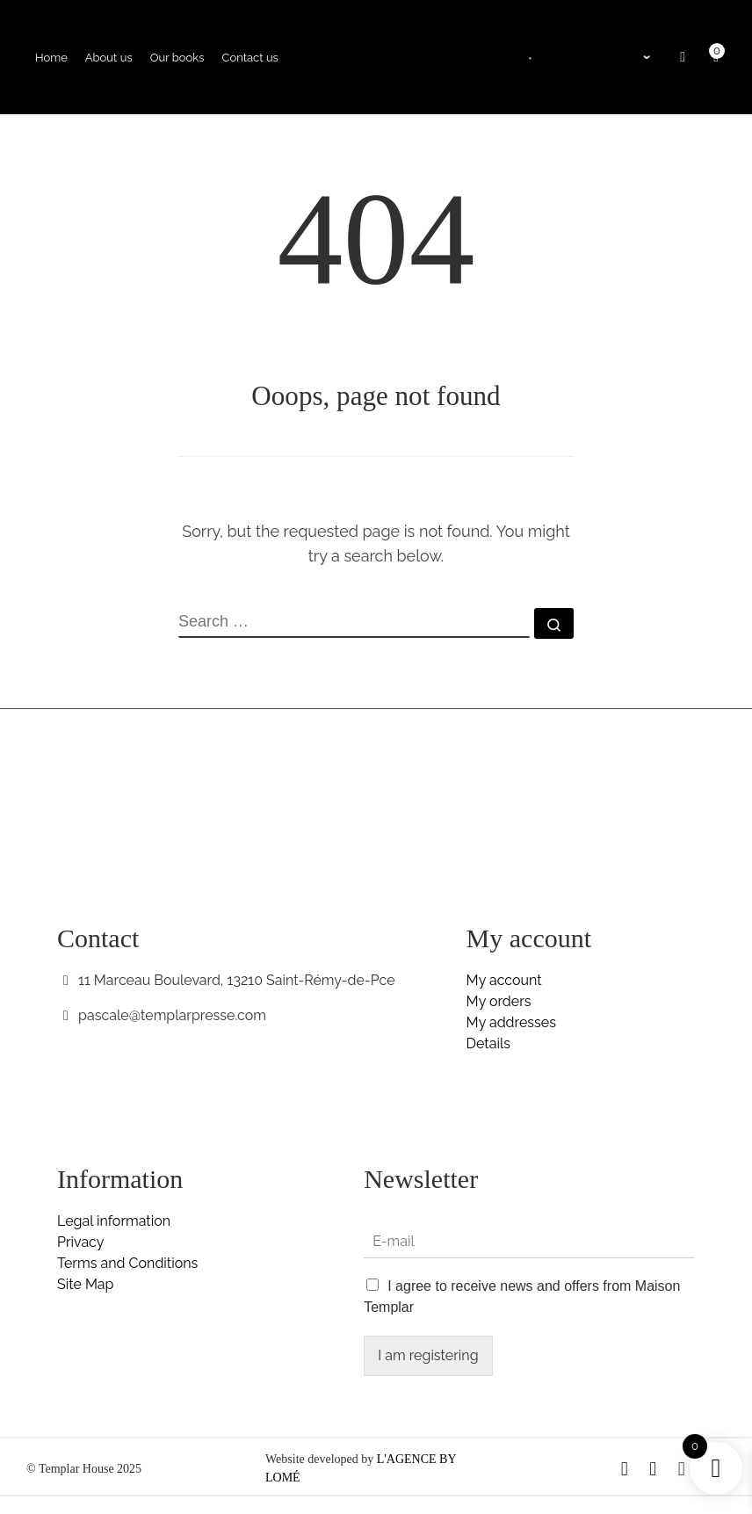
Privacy (80, 1242)
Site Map (85, 1284)
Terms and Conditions (127, 1263)
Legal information (113, 1221)
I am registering (428, 1355)
